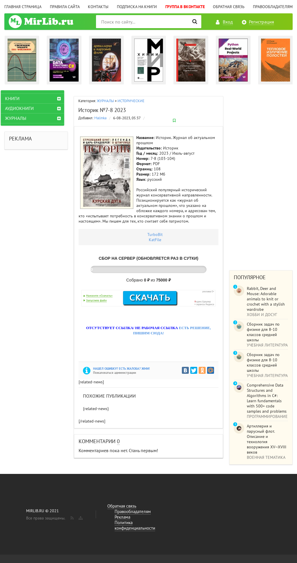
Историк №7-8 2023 (102, 110)
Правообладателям (273, 6)
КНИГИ (16, 98)
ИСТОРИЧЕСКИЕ (130, 100)
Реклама (122, 517)
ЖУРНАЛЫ (105, 100)
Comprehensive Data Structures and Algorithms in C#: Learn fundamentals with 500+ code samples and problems (267, 398)
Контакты (98, 6)
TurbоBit (155, 234)
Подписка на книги (137, 6)
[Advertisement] (261, 177)
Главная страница (22, 6)
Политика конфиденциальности (135, 525)
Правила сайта (65, 6)
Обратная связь (229, 6)
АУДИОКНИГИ (23, 108)
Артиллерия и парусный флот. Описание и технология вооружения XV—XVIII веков (266, 439)
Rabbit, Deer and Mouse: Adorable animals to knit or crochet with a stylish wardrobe (266, 299)
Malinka (100, 118)
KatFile (155, 239)
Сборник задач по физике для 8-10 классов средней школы (263, 332)
